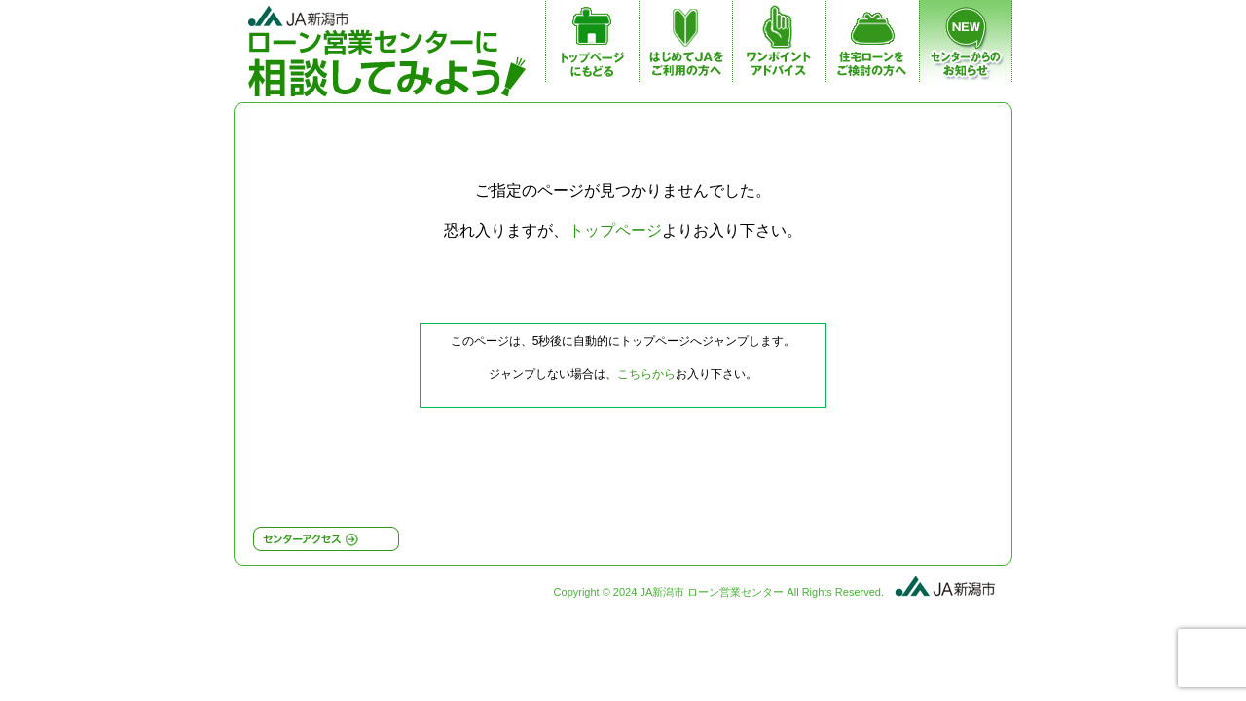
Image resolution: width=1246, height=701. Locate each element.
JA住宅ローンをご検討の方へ (872, 46)
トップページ (592, 46)
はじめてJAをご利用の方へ (685, 46)
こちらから (646, 374)
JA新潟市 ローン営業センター (392, 48)
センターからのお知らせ (965, 46)
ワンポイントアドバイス (778, 46)
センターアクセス (326, 539)
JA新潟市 (943, 584)
